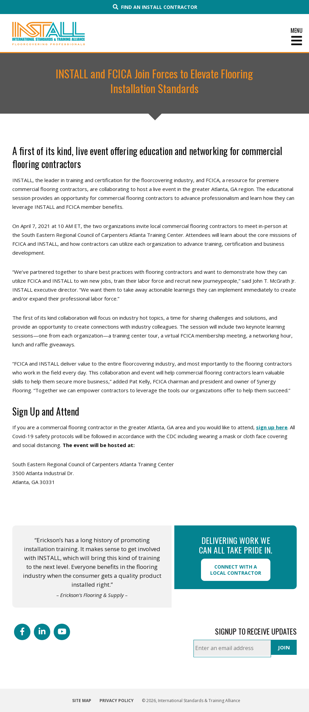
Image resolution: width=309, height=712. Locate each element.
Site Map (81, 700)
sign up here (271, 427)
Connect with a (235, 569)
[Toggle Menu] (154, 40)
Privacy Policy (116, 700)
